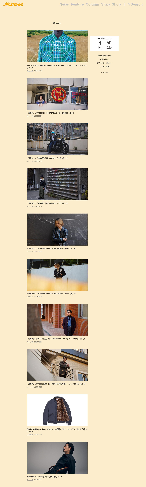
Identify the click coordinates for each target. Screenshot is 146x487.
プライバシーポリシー (104, 63)
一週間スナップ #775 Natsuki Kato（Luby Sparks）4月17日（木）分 (52, 294)
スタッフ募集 (104, 67)
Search (137, 4)
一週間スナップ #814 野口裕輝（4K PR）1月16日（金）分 (48, 203)
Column (92, 4)
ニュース (30, 71)
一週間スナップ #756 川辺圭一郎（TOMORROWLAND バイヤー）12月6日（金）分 (57, 339)
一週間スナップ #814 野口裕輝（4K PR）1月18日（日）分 (48, 158)
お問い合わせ (104, 59)
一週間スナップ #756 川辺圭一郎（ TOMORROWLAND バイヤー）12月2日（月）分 (57, 384)
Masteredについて (104, 56)
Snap (105, 4)
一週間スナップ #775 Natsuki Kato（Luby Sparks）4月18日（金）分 (52, 248)
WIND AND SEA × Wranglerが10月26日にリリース (44, 477)
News (64, 4)
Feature (77, 4)
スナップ (30, 116)
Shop (116, 4)
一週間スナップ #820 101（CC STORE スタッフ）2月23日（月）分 (51, 113)
